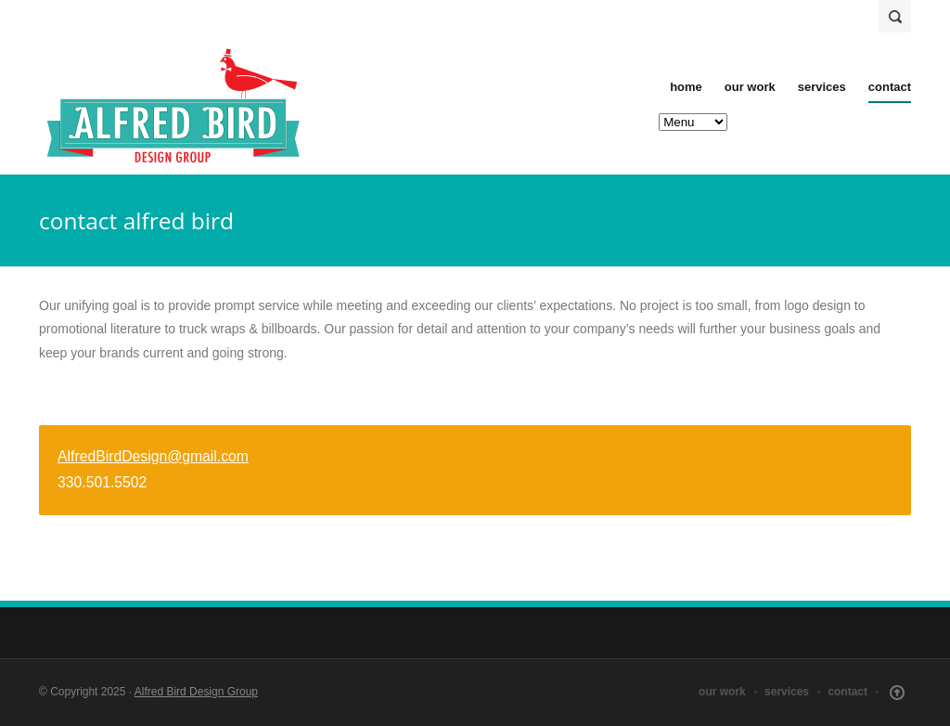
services (822, 87)
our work (750, 87)
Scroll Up (897, 693)
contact (889, 87)
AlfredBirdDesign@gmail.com (153, 456)
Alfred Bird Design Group (196, 691)
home (686, 87)
